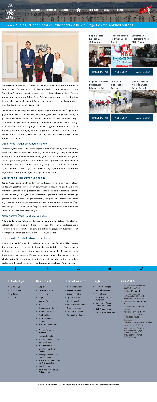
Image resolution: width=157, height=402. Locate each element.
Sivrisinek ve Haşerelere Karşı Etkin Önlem (140, 38)
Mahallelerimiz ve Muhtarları (103, 298)
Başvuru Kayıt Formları (76, 315)
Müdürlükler (44, 294)
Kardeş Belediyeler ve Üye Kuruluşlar (48, 355)
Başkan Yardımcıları (47, 301)
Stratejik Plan (44, 315)
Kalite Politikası (45, 345)
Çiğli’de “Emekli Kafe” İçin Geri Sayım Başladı (140, 84)
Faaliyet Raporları (46, 336)
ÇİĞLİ (106, 10)
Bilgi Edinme (100, 294)
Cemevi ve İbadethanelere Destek (119, 84)
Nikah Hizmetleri (74, 308)
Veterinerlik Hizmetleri (76, 304)
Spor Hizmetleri (73, 297)
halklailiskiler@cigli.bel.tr (134, 312)
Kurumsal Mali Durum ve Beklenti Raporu (49, 340)
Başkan (42, 287)
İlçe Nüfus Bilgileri (102, 290)
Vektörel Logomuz (46, 366)
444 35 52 (135, 291)
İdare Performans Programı (46, 319)
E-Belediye (15, 287)
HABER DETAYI (100, 71)
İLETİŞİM (121, 10)
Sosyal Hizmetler (74, 287)
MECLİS (64, 10)
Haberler (8, 25)
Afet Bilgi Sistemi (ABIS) (105, 312)
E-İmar (13, 297)
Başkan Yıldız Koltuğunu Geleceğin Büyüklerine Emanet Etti (96, 42)
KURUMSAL (36, 10)
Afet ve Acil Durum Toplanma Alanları (103, 304)
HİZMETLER (50, 10)
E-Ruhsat (14, 294)
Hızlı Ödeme (16, 290)
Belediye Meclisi (46, 290)
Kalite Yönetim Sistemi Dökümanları (48, 371)
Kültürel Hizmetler (74, 290)
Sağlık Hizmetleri (74, 301)
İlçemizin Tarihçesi (103, 287)
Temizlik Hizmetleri (75, 311)
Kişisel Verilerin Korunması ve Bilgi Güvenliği (50, 361)
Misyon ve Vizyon (46, 311)
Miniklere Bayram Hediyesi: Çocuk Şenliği (120, 38)
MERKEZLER (93, 10)
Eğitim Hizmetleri (74, 294)
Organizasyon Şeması (48, 308)
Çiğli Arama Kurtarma (104, 309)
